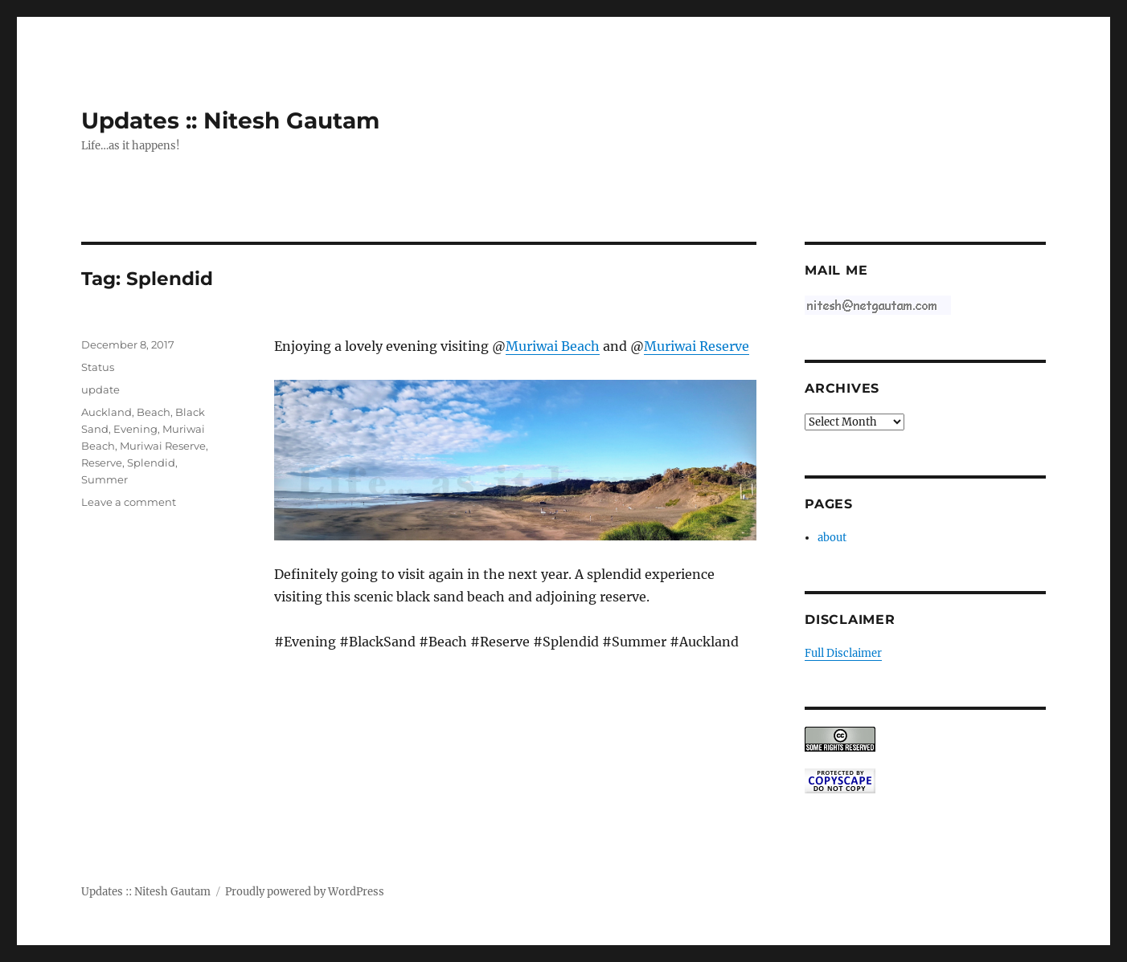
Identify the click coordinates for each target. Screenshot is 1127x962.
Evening (135, 428)
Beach (153, 412)
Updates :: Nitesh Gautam (230, 120)
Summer (104, 479)
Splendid (151, 462)
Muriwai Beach (553, 346)
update (100, 389)
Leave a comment (128, 501)
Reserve (101, 462)
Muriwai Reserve (696, 346)
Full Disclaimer (843, 653)
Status (97, 367)
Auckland (106, 412)
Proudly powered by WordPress (304, 892)
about (832, 537)
